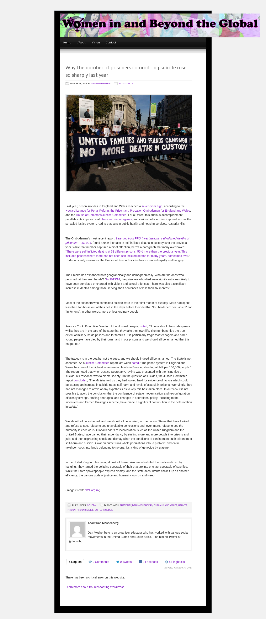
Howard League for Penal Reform (87, 210)
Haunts (182, 505)
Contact (111, 42)
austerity (125, 505)
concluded (80, 380)
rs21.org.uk (91, 490)
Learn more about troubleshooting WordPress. (95, 587)
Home (67, 42)
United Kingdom (104, 510)
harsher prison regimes (117, 219)
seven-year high (152, 206)
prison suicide (85, 510)
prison (72, 510)
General (92, 505)
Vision (96, 42)
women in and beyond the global (160, 31)
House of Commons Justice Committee (101, 215)
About (82, 42)
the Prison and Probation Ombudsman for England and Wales (150, 210)
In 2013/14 (113, 279)
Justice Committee (98, 363)
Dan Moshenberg (101, 83)
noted (143, 326)
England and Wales (165, 505)
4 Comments (126, 83)
